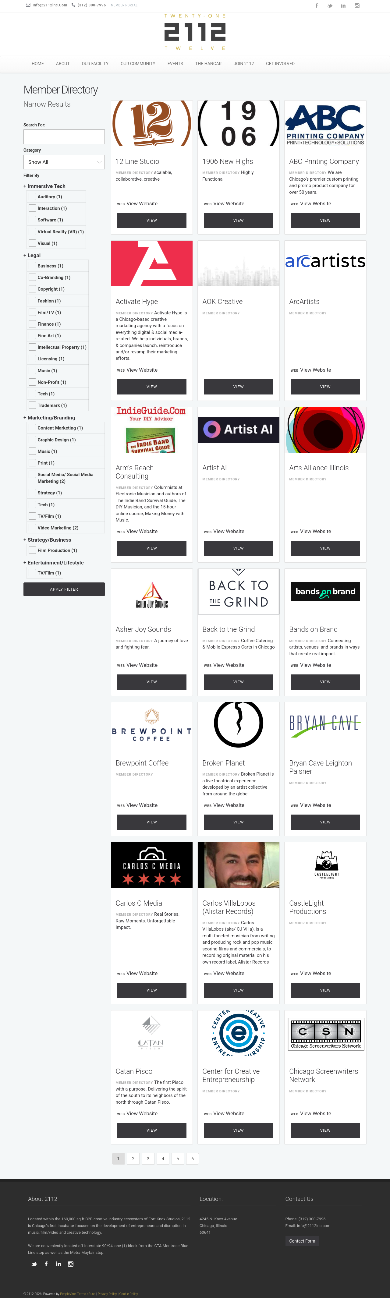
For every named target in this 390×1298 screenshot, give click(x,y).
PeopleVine (68, 1294)
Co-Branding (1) (54, 277)
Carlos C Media (139, 903)
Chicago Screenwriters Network (323, 1075)
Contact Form (302, 1241)
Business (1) (50, 266)
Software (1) (50, 220)
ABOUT (63, 63)
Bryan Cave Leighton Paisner (320, 767)
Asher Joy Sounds (143, 629)
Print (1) (46, 463)
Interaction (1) (52, 208)
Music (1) (47, 370)
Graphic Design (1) (57, 440)
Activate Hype (137, 302)
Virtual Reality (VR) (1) (61, 232)
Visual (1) (48, 243)
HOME (38, 63)
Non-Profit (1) (52, 382)
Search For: (34, 124)
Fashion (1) (49, 301)
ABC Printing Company (324, 161)
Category (32, 150)
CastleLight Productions (307, 907)
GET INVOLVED (280, 63)
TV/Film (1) (49, 516)
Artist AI (214, 468)
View (152, 220)
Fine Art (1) (49, 335)
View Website (142, 203)
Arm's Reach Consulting (135, 472)
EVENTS (175, 63)
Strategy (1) (50, 493)
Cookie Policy (128, 1294)
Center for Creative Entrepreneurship (231, 1075)
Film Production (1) (57, 550)
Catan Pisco (134, 1071)
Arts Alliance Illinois (319, 468)
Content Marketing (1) (60, 428)
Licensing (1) (51, 359)
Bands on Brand (313, 629)
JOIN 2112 (244, 63)
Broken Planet (223, 763)
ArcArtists (304, 302)
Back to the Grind (228, 629)
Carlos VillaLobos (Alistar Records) (229, 907)
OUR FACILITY (95, 63)
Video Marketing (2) (58, 528)
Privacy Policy (107, 1294)
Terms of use (86, 1294)
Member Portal (124, 5)
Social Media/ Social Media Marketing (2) (66, 478)
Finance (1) (49, 324)
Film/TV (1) (49, 312)
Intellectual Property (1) (62, 347)
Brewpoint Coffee (142, 763)
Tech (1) (46, 394)
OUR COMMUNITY (138, 63)
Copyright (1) (51, 289)
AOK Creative (222, 302)
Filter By (31, 175)
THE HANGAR (208, 63)
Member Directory (134, 173)
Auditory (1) (50, 197)
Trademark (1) (52, 405)
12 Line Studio (137, 161)
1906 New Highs (227, 161)
